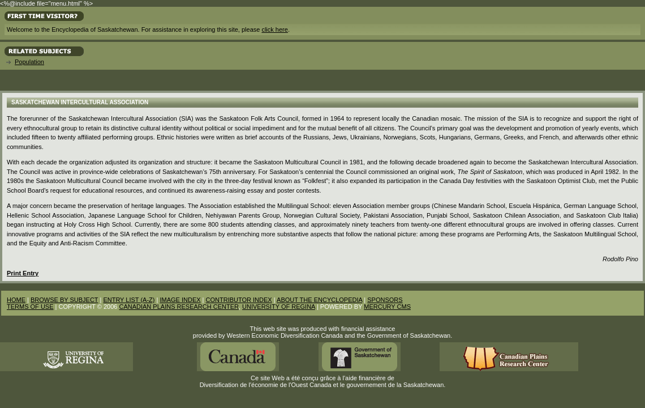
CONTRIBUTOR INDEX (239, 299)
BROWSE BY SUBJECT (64, 299)
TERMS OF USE (30, 306)
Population (29, 61)
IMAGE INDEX (180, 299)
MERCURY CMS (387, 306)
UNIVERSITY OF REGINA (278, 306)
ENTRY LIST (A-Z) (128, 299)
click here (274, 29)
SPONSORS (384, 299)
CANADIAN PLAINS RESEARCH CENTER (179, 306)
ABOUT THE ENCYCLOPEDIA (319, 299)
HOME (16, 299)
